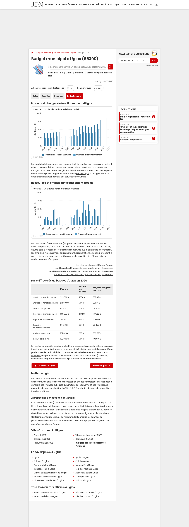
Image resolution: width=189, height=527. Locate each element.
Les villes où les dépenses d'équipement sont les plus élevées (83, 274)
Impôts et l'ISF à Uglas (44, 469)
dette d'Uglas (82, 173)
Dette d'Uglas (101, 366)
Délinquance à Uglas (85, 476)
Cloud (124, 5)
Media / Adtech (69, 5)
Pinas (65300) (40, 435)
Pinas (61, 73)
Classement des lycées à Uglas (49, 480)
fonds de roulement (85, 352)
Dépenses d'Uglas (45, 366)
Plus (144, 4)
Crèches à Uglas (83, 461)
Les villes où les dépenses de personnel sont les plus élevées (84, 268)
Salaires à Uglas (41, 461)
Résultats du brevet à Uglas (88, 492)
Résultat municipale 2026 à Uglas (50, 492)
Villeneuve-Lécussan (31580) (89, 435)
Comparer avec (84, 88)
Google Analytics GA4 (131, 139)
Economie (134, 5)
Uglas (73, 53)
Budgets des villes (43, 53)
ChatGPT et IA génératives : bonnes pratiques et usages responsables (134, 128)
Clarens (69, 73)
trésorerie (36, 355)
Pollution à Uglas (83, 480)
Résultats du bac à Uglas (46, 496)
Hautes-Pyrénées (61, 53)
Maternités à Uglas (84, 465)
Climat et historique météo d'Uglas (51, 473)
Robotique (113, 5)
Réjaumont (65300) (43, 443)
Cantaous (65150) (84, 439)
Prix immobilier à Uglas (45, 465)
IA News (49, 5)
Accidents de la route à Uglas (48, 476)
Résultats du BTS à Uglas (87, 496)
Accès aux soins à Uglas (86, 473)
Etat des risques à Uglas (86, 469)
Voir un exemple (152, 65)
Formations (128, 109)
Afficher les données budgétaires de (47, 88)
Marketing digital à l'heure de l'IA (135, 117)
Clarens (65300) (42, 439)
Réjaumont (79, 73)
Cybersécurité (98, 5)
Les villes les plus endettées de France (94, 265)
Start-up (84, 5)
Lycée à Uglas (82, 457)
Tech (57, 5)
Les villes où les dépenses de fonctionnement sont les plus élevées (81, 271)
